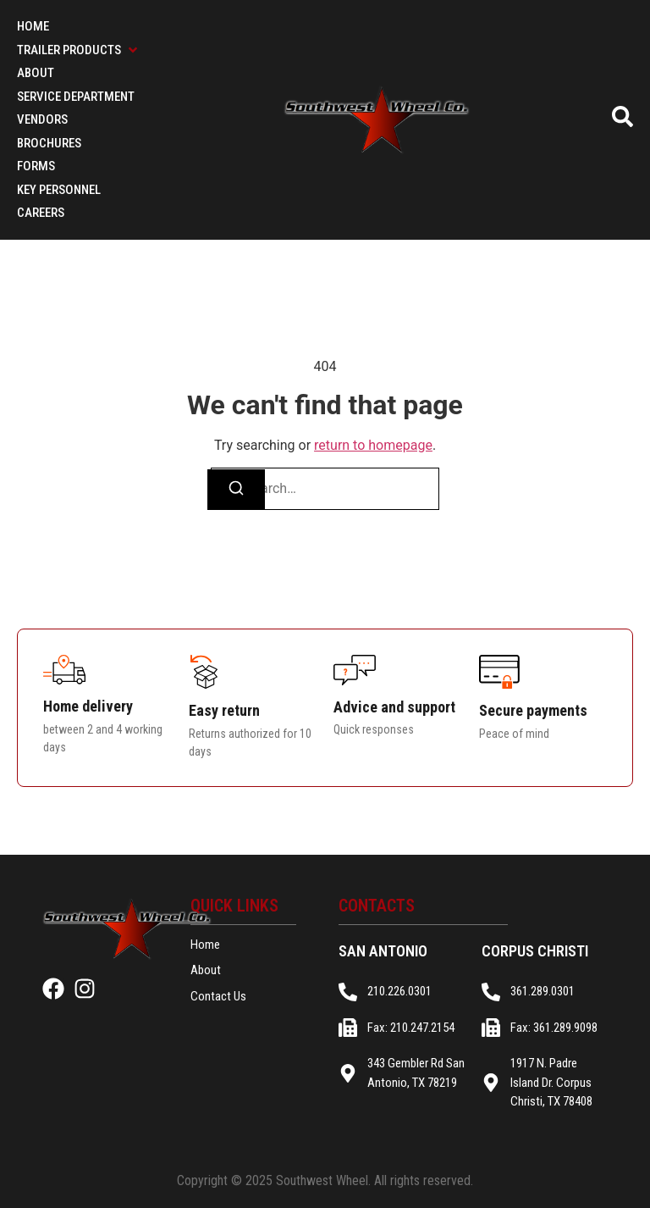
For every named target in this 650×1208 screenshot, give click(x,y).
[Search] (236, 489)
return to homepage (373, 445)
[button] (78, 50)
